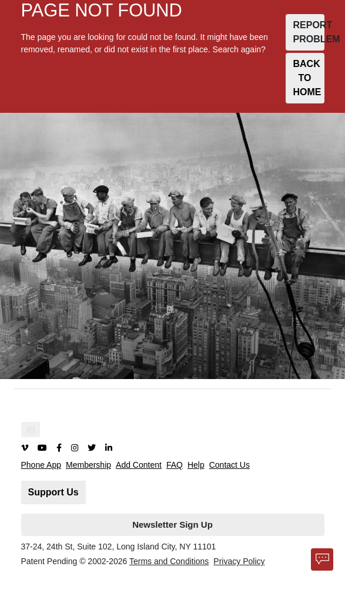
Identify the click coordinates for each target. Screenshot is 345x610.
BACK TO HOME (307, 78)
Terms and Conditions (169, 561)
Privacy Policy (238, 561)
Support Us (53, 492)
